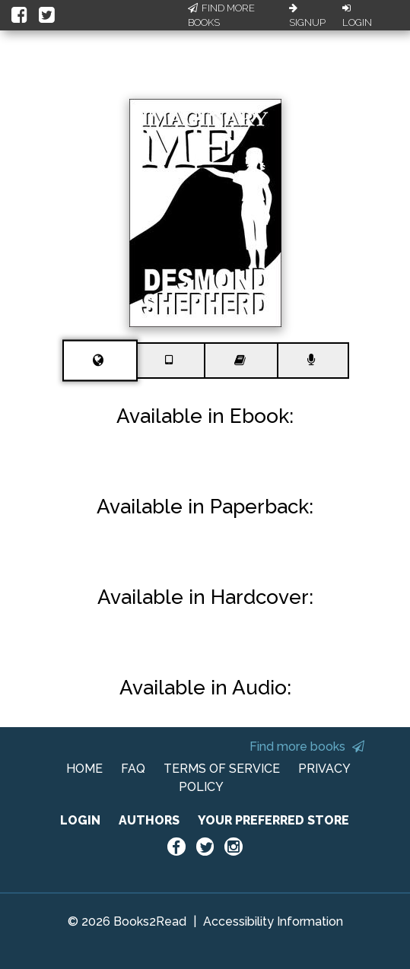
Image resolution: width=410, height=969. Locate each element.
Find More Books (221, 15)
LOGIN (80, 820)
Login (357, 16)
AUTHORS (149, 820)
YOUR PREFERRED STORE (273, 820)
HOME (84, 768)
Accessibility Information (273, 921)
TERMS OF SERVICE (222, 768)
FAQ (133, 768)
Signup (307, 16)
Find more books (306, 746)
